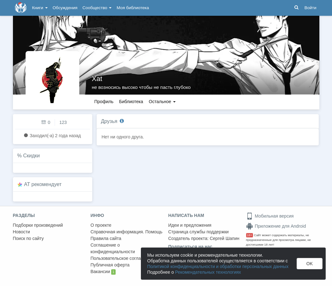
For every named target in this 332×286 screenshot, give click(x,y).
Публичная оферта (110, 264)
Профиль (103, 101)
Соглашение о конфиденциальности (113, 248)
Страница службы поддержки (198, 231)
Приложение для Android (276, 226)
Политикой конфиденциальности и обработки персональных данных (217, 266)
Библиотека (131, 101)
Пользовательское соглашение (122, 258)
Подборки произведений (38, 225)
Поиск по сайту (28, 238)
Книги (40, 7)
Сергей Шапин (224, 238)
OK (309, 263)
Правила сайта (106, 238)
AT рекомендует (43, 184)
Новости (21, 231)
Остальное (162, 101)
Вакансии (103, 272)
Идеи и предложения (190, 225)
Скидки (31, 155)
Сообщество (97, 7)
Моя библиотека (133, 7)
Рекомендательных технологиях (208, 272)
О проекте (101, 225)
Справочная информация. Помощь (127, 231)
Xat (97, 79)
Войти (311, 7)
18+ (249, 235)
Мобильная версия (270, 216)
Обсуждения (65, 7)
